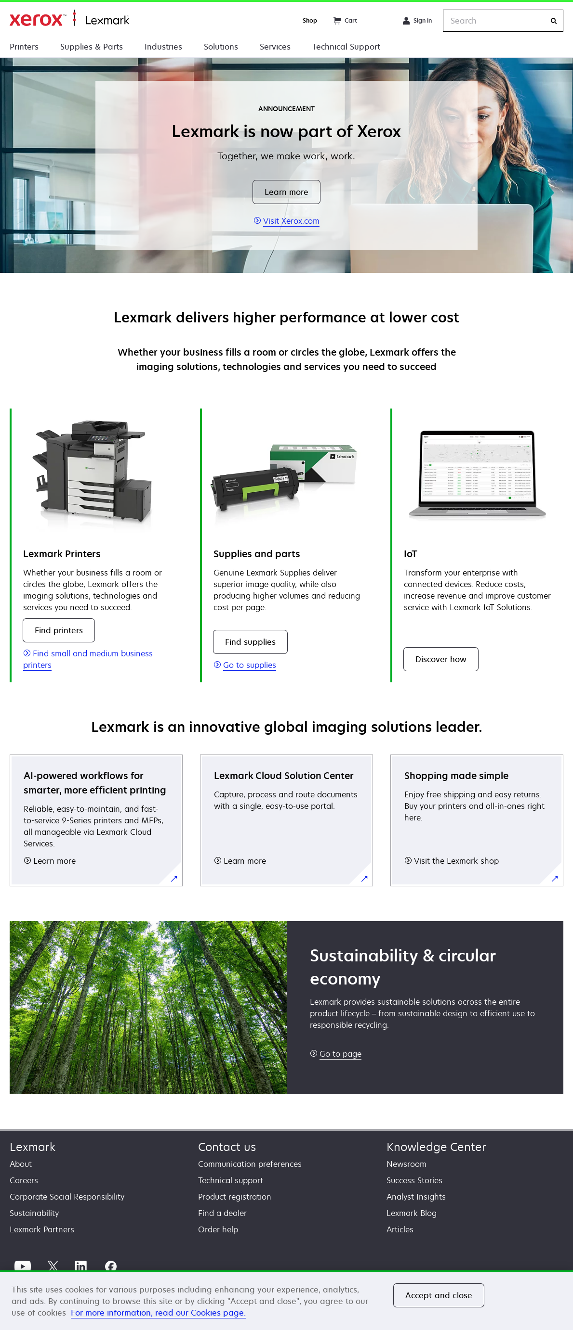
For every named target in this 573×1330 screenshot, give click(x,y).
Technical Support (346, 46)
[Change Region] (379, 20)
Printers (24, 46)
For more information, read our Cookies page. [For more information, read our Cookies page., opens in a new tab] (158, 1312)
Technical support (230, 1180)
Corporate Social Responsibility (67, 1196)
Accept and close (439, 1295)
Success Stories (414, 1180)
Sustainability (34, 1213)
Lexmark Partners (42, 1229)
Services (275, 46)
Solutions (221, 46)
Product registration (234, 1196)
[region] (286, 1300)
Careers (24, 1180)
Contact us (227, 1146)
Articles (399, 1229)
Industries (163, 46)
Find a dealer (222, 1213)
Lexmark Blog (411, 1213)
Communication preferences (250, 1164)
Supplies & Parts (91, 46)
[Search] (553, 21)
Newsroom (406, 1164)
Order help (218, 1229)
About (21, 1164)
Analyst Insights (416, 1196)
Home (69, 18)
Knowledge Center (436, 1146)
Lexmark (32, 1146)
